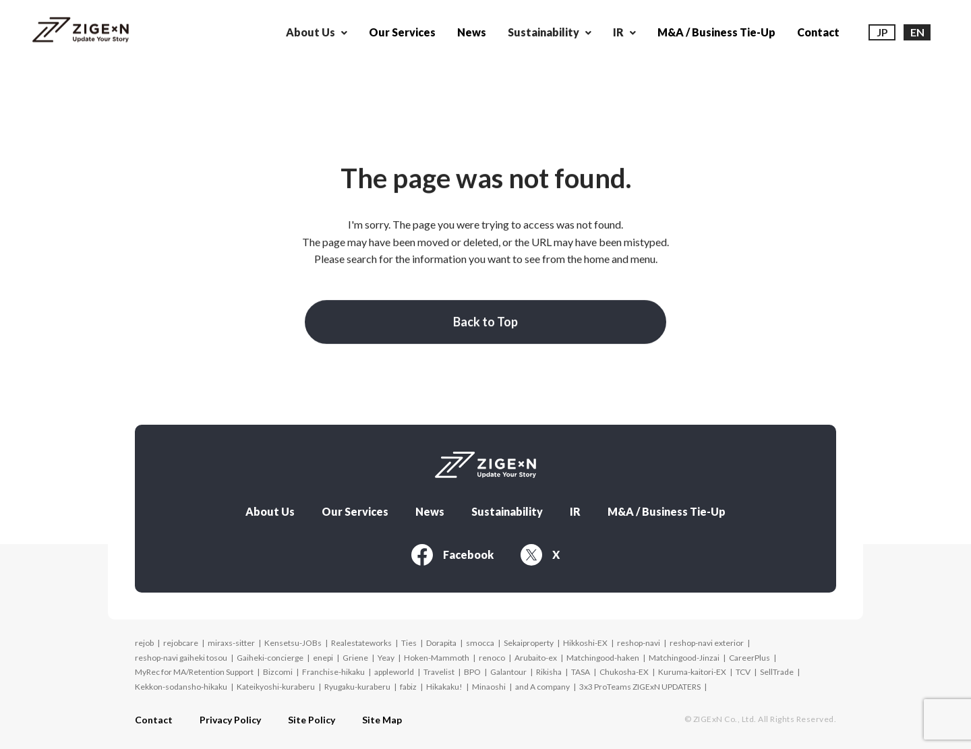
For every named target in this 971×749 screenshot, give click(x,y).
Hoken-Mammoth (436, 654)
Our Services (402, 32)
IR (575, 507)
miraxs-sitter (231, 639)
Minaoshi (489, 683)
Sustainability (507, 507)
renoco (492, 654)
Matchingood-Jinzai (684, 654)
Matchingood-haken (602, 654)
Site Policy (311, 716)
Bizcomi (278, 668)
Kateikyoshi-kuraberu (276, 683)
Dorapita (441, 639)
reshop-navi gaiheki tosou (181, 654)
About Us (270, 507)
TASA (580, 668)
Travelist (438, 668)
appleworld (394, 668)
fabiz (408, 683)
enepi (323, 654)
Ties (409, 639)
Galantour (508, 668)
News (471, 32)
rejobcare (180, 639)
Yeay (386, 654)
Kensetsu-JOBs (293, 639)
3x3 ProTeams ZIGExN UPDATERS (640, 683)
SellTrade (777, 668)
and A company (542, 683)
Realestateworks (361, 639)
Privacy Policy (230, 716)
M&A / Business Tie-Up (716, 32)
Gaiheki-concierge (270, 654)
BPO (472, 668)
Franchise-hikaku (333, 668)
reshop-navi (638, 639)
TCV (743, 668)
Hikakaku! (444, 683)
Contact (818, 32)
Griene (355, 654)
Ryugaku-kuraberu (357, 683)
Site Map (382, 716)
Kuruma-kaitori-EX (692, 668)
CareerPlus (749, 654)
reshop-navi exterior (707, 639)
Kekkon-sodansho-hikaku (181, 683)
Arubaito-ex (535, 654)
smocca (480, 639)
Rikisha (549, 668)
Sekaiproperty (529, 639)
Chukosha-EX (624, 668)
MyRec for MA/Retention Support (194, 668)
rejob (144, 639)
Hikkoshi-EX (585, 639)
